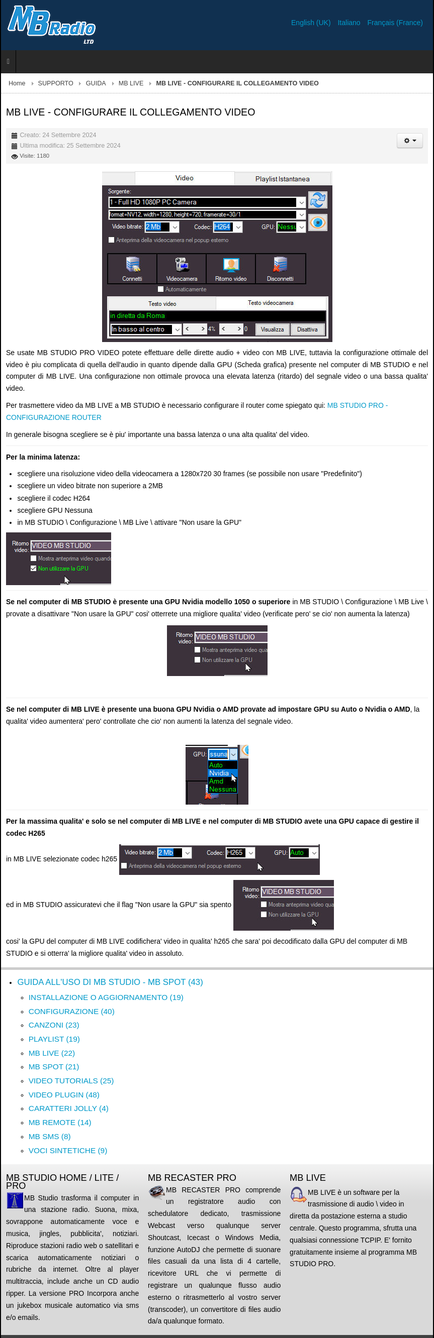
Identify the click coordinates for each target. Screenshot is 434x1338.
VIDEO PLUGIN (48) (64, 1094)
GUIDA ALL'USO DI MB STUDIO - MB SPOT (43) (110, 982)
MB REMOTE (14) (60, 1122)
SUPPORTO (55, 83)
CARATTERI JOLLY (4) (69, 1108)
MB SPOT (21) (54, 1066)
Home (17, 83)
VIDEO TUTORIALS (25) (71, 1080)
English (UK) (311, 23)
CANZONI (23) (54, 1025)
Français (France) (395, 23)
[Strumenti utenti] (410, 140)
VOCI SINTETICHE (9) (68, 1150)
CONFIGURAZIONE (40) (72, 1011)
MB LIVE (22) (52, 1053)
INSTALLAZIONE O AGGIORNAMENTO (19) (106, 997)
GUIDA (96, 83)
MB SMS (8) (50, 1136)
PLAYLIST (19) (54, 1039)
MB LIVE (131, 83)
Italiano (349, 23)
